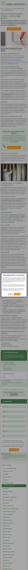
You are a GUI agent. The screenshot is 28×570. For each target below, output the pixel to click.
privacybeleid (13, 286)
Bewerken (10, 294)
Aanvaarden (17, 294)
